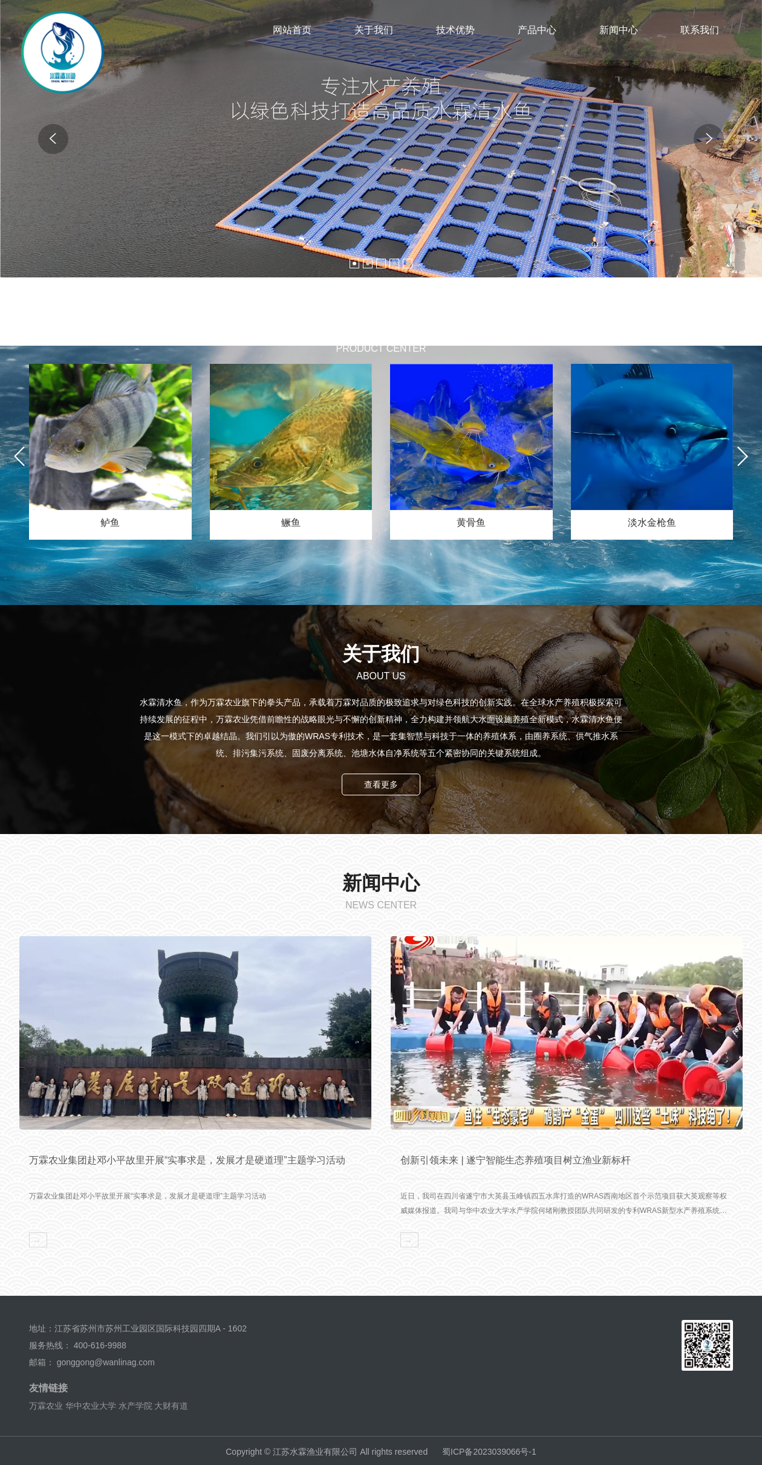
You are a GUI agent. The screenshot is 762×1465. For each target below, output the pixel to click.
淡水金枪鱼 (652, 522)
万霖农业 (46, 1404)
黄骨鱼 (471, 522)
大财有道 (171, 1404)
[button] (354, 263)
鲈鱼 (110, 522)
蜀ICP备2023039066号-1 (489, 1450)
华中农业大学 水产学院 (108, 1404)
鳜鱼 (291, 522)
